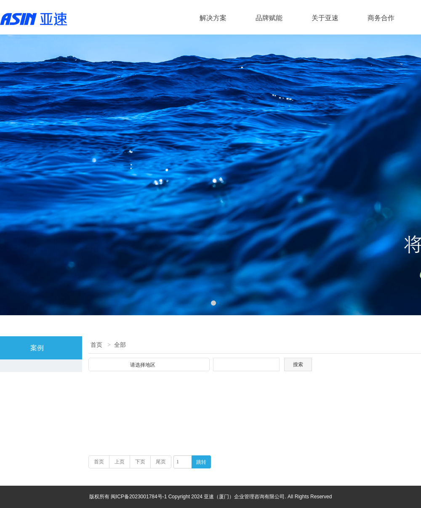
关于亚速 (325, 17)
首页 (96, 344)
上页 (120, 462)
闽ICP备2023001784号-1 (139, 497)
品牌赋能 (269, 17)
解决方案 (213, 17)
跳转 (201, 462)
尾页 (161, 462)
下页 (140, 462)
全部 (120, 344)
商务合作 (381, 17)
